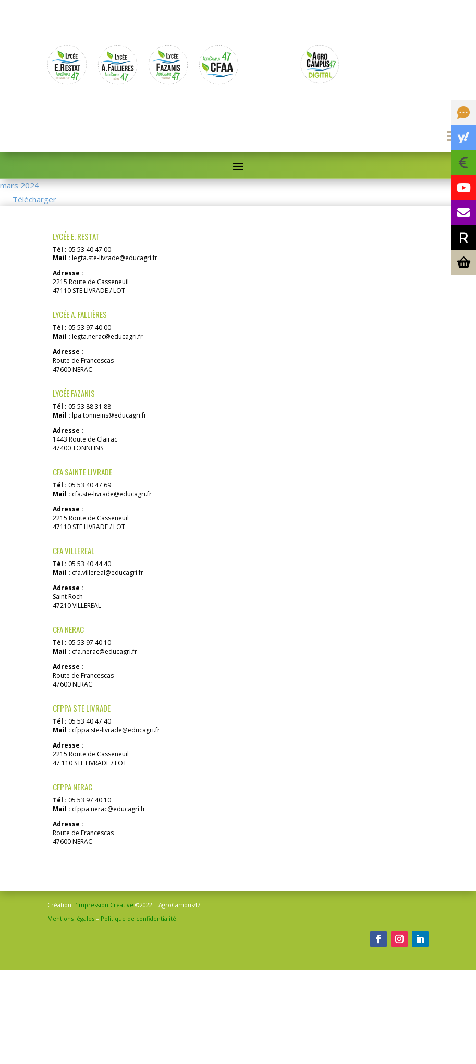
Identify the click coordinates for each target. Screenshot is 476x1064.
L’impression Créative (103, 998)
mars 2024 (19, 218)
